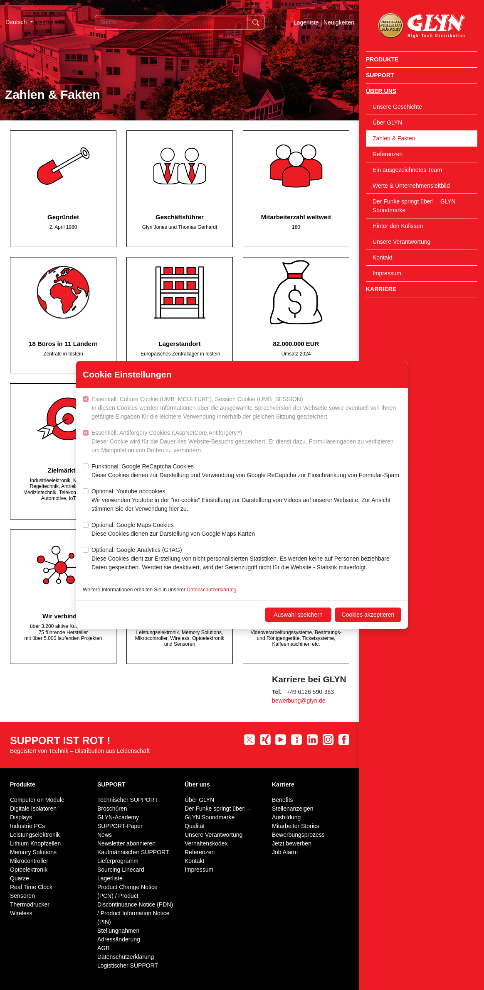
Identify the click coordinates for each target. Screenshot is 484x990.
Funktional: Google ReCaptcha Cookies (246, 471)
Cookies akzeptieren (368, 614)
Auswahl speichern (298, 614)
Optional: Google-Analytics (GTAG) (246, 559)
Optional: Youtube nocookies (246, 500)
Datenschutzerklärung (211, 590)
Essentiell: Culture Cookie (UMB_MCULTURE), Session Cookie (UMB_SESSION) (246, 408)
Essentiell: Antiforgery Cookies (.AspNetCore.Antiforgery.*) (246, 442)
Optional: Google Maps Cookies (173, 530)
